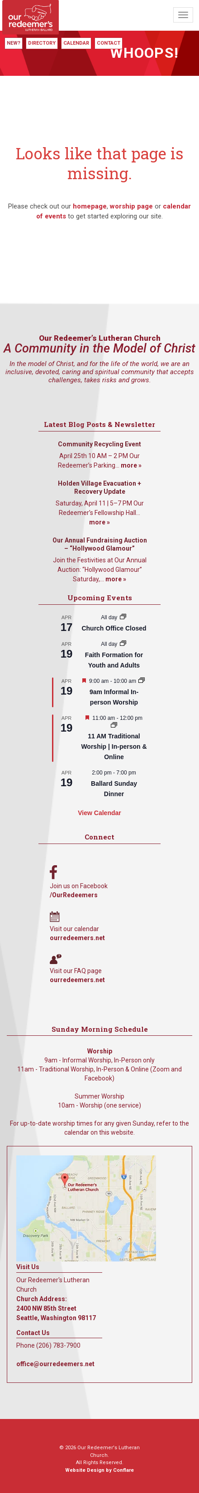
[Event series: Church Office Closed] (123, 617)
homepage (90, 206)
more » (131, 465)
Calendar (76, 43)
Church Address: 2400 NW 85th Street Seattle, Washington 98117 (56, 1308)
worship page (131, 206)
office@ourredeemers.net (55, 1364)
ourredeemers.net (77, 937)
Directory (42, 43)
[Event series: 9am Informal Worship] (141, 681)
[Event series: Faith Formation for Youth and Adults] (123, 644)
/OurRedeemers (74, 895)
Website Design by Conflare (99, 1470)
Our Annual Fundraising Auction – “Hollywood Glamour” (99, 544)
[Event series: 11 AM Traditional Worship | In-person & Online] (114, 726)
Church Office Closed (113, 628)
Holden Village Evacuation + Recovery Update (99, 487)
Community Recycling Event (99, 444)
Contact (108, 43)
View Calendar (99, 812)
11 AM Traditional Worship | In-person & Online (114, 746)
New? (13, 43)
